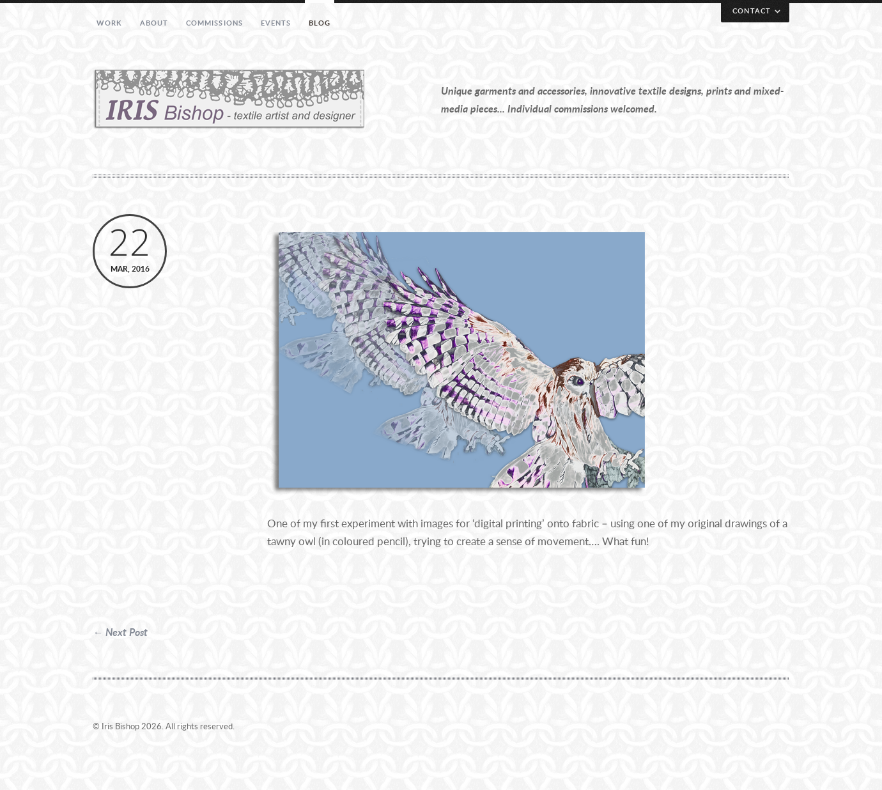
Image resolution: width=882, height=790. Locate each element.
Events (276, 22)
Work (109, 22)
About (154, 22)
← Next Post (120, 631)
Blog (319, 22)
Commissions (214, 22)
